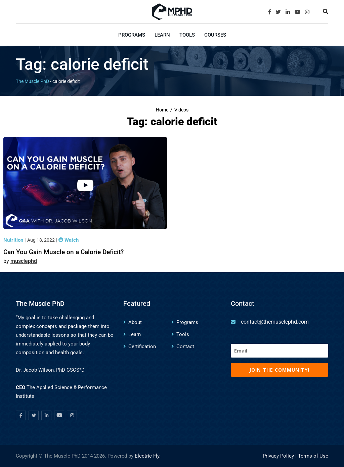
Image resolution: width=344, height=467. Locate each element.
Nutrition (14, 240)
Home (162, 110)
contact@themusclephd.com (275, 322)
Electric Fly (147, 456)
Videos (181, 110)
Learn (162, 35)
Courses (215, 35)
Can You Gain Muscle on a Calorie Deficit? (63, 252)
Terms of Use (313, 456)
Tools (187, 35)
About (135, 322)
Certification (142, 346)
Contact (185, 346)
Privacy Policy (278, 456)
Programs (131, 35)
